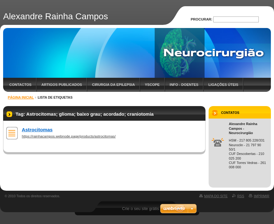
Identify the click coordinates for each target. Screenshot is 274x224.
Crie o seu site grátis (140, 208)
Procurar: (202, 19)
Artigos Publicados (61, 84)
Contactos (20, 84)
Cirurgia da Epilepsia (113, 84)
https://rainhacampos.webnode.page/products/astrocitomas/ (69, 136)
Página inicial (21, 97)
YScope (152, 84)
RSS (240, 196)
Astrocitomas (37, 129)
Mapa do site (216, 196)
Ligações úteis (223, 84)
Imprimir (261, 196)
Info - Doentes (184, 84)
